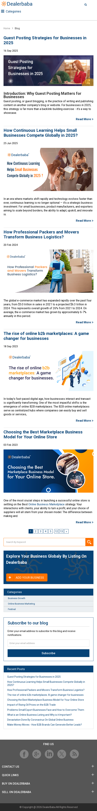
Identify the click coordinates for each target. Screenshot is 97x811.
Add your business (25, 577)
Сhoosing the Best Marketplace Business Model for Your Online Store (43, 434)
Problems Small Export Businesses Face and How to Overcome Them (45, 709)
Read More (84, 119)
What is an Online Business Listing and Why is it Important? (39, 714)
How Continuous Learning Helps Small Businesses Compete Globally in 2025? (41, 133)
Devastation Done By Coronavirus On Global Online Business (40, 719)
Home (7, 28)
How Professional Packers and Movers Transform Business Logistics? (41, 234)
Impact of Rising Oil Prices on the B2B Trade (31, 704)
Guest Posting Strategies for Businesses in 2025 (45, 40)
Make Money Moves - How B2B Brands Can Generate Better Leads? (44, 724)
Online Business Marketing (21, 603)
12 (56, 531)
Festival (12, 609)
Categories (11, 11)
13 (61, 531)
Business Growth (16, 598)
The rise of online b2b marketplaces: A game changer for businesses (46, 336)
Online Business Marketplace (46, 504)
